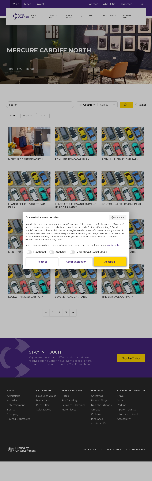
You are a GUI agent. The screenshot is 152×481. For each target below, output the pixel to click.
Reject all (42, 261)
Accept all (110, 261)
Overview (118, 217)
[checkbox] (36, 252)
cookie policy (114, 245)
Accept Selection (76, 261)
